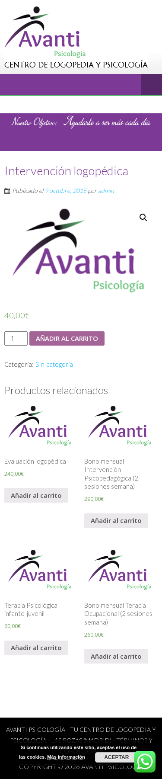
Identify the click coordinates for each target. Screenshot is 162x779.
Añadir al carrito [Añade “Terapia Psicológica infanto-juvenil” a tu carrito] (36, 647)
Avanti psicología (112, 766)
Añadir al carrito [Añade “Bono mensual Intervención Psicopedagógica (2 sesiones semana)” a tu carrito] (116, 520)
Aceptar (116, 757)
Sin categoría (54, 364)
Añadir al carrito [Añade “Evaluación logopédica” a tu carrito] (36, 495)
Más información (66, 757)
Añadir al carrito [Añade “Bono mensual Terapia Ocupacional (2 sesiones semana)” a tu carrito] (116, 656)
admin (106, 190)
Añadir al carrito (67, 338)
